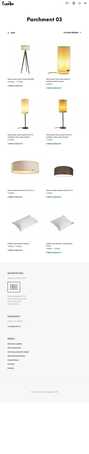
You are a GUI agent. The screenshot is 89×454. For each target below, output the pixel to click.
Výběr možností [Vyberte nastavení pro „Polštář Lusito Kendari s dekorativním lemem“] (53, 253)
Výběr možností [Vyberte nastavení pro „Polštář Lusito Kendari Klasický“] (15, 250)
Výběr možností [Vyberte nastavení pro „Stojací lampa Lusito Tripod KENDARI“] (15, 86)
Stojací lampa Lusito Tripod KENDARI (21, 79)
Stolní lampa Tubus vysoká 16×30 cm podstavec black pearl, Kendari (20, 136)
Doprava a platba (15, 344)
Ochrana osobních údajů (18, 352)
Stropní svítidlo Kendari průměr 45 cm (59, 190)
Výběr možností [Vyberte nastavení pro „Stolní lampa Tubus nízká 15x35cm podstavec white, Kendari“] (53, 88)
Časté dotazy (13, 360)
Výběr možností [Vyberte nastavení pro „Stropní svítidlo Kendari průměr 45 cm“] (53, 197)
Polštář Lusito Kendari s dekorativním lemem (59, 245)
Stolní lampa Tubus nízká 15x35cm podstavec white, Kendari (58, 80)
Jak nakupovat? (14, 348)
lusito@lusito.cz (14, 326)
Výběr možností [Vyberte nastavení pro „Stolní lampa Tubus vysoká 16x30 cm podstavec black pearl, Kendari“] (15, 144)
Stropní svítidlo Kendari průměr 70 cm (21, 190)
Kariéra (11, 368)
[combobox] (72, 33)
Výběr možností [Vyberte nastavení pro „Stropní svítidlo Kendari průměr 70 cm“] (15, 197)
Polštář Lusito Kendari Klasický (18, 244)
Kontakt (11, 364)
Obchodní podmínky (16, 356)
